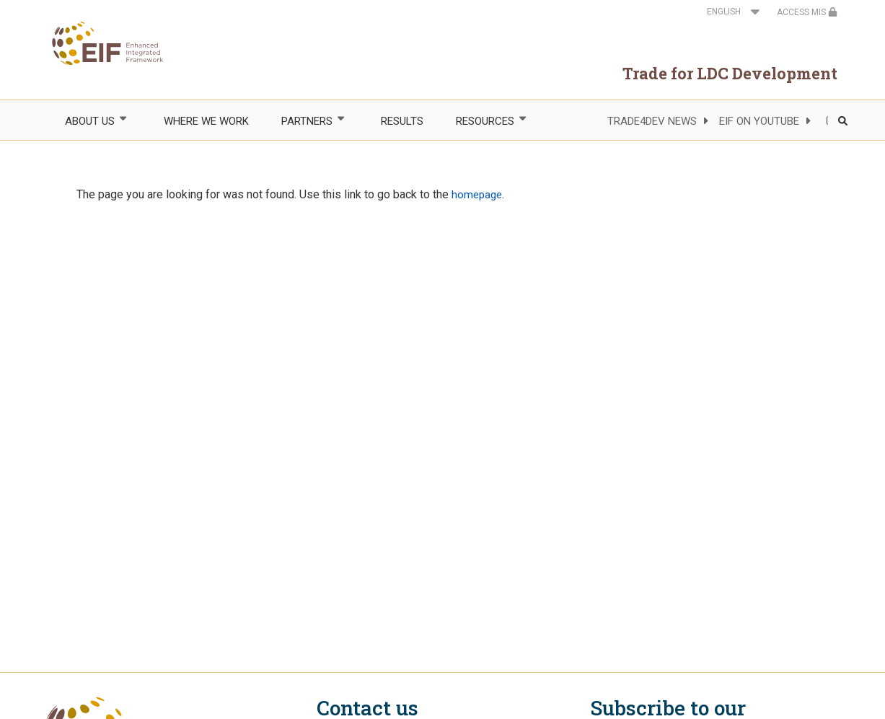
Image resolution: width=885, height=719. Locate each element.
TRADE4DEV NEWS (652, 121)
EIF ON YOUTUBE (759, 121)
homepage (477, 194)
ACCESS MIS (807, 12)
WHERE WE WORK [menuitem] (206, 121)
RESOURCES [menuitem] (484, 120)
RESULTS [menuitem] (402, 121)
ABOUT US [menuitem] (89, 120)
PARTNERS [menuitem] (306, 120)
